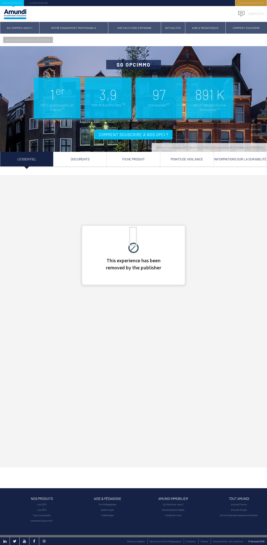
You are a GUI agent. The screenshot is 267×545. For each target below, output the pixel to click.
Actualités (173, 27)
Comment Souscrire (246, 27)
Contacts (251, 13)
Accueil (10, 39)
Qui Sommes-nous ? (20, 27)
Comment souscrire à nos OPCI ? (133, 134)
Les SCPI (42, 504)
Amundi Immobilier (12, 3)
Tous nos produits (25, 39)
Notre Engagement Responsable (73, 27)
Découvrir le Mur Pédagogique (165, 541)
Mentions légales (136, 541)
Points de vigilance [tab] (187, 159)
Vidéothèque (107, 515)
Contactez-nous (173, 515)
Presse (204, 541)
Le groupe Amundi (38, 3)
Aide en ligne (107, 509)
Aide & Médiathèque (205, 27)
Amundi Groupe (239, 509)
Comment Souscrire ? (42, 520)
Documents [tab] (80, 159)
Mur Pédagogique (107, 504)
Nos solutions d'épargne (134, 27)
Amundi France (239, 504)
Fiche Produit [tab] (133, 159)
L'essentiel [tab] (26, 159)
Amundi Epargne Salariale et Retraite (239, 515)
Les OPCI (42, 509)
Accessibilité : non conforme (228, 541)
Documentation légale (173, 509)
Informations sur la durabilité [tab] (240, 159)
